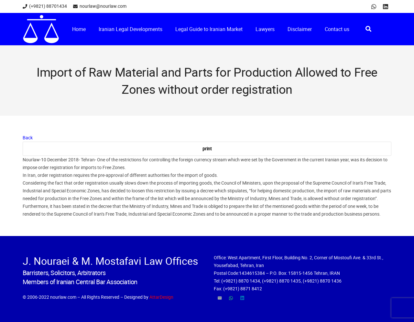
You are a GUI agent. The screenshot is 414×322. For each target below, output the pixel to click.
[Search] (368, 29)
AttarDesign (161, 297)
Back (28, 137)
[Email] (219, 298)
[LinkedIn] (385, 6)
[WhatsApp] (374, 6)
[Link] (41, 29)
